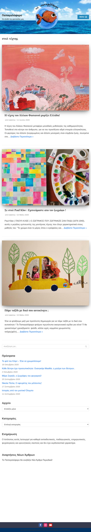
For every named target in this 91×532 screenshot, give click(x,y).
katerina (12, 120)
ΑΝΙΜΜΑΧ (66, 530)
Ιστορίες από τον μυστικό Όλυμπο (17, 390)
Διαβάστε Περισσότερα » (21, 137)
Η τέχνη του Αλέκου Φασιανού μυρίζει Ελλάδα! (32, 115)
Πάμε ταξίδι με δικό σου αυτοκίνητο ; (27, 310)
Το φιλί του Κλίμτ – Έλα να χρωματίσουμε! (21, 361)
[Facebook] (40, 525)
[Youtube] (50, 525)
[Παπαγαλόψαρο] (13, 17)
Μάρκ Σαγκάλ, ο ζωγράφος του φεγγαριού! (22, 376)
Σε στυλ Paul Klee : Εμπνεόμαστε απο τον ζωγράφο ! (35, 210)
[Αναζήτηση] (45, 346)
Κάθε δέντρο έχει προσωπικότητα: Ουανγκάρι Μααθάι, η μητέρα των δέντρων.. (38, 368)
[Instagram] (45, 525)
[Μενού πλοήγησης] (83, 17)
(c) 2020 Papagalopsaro (31, 530)
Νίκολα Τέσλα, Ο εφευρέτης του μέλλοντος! (22, 383)
